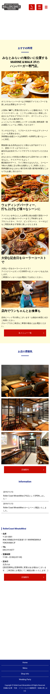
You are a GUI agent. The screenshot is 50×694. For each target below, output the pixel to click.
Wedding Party (25, 679)
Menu (25, 668)
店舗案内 (25, 470)
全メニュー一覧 (25, 333)
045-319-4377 (8, 550)
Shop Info (25, 674)
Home (25, 662)
